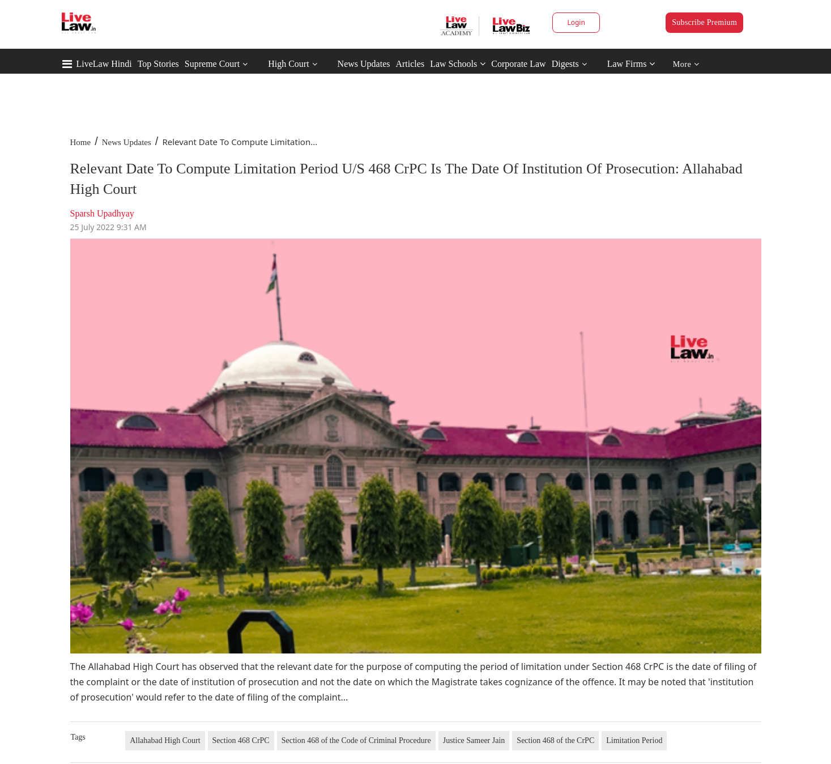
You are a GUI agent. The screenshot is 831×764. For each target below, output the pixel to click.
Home (80, 142)
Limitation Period (634, 740)
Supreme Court (212, 64)
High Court (288, 64)
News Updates (364, 64)
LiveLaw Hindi (104, 64)
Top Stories (158, 64)
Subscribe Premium (704, 22)
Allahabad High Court (165, 740)
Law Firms (631, 64)
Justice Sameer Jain (474, 740)
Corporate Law (518, 64)
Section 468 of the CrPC (555, 740)
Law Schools (457, 64)
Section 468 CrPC (241, 740)
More (686, 64)
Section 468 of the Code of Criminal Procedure (356, 740)
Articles (409, 64)
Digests (565, 64)
